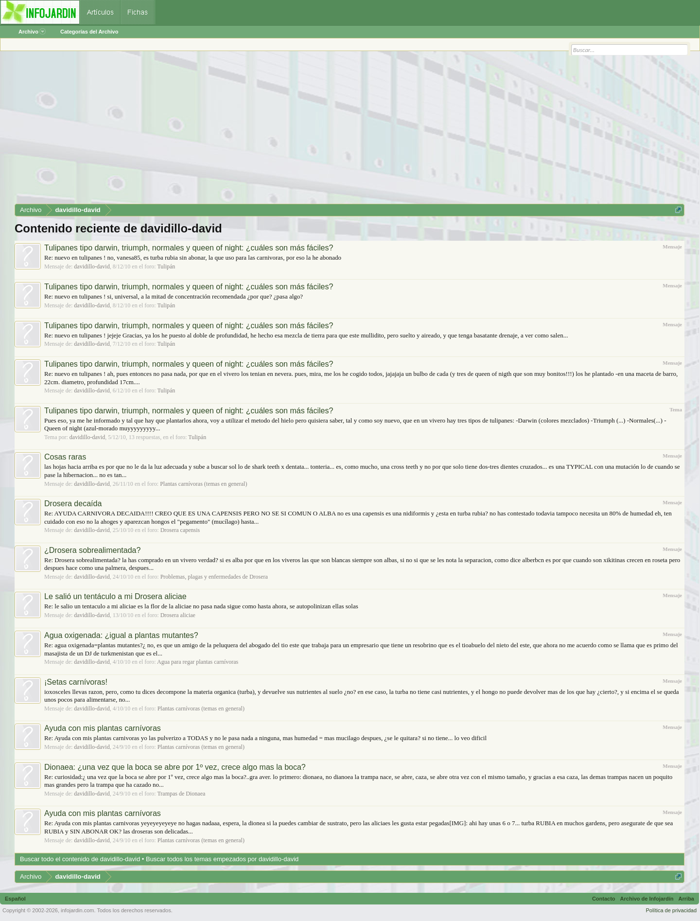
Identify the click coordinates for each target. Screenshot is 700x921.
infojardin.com (77, 910)
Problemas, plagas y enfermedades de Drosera (214, 576)
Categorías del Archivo (89, 32)
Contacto (603, 899)
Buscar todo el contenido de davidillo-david (80, 859)
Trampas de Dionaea (181, 793)
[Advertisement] (306, 131)
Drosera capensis (180, 530)
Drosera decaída (73, 503)
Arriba (686, 899)
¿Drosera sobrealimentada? (92, 550)
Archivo (32, 31)
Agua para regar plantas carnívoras (197, 661)
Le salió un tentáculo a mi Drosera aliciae (115, 596)
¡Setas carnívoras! (75, 682)
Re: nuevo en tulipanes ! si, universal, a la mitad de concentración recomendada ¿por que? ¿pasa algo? (173, 296)
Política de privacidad (671, 910)
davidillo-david (91, 266)
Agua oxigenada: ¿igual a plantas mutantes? (121, 635)
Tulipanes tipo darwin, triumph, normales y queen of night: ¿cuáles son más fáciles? (188, 248)
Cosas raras (65, 457)
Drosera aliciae (177, 615)
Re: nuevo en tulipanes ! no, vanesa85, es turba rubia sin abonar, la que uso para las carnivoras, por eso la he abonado (192, 257)
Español (15, 899)
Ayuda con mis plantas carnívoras (102, 728)
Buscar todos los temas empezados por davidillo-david (222, 859)
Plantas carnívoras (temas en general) (203, 483)
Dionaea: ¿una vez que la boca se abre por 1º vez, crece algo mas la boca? (175, 767)
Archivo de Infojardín (647, 899)
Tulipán (166, 266)
